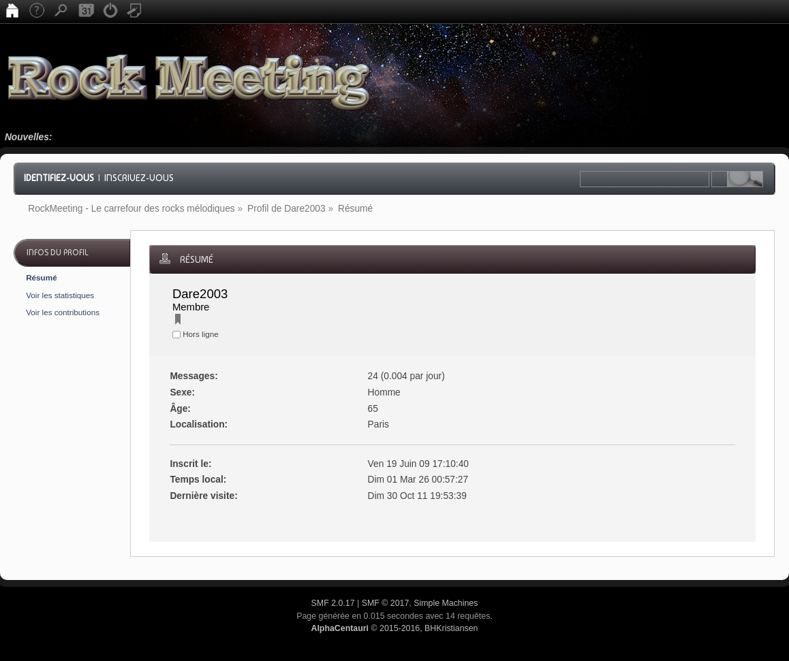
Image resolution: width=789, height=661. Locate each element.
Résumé (41, 277)
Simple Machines (446, 603)
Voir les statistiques (60, 295)
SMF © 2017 (385, 603)
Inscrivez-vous (139, 177)
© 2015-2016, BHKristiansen (394, 628)
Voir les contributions (62, 312)
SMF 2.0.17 (333, 603)
